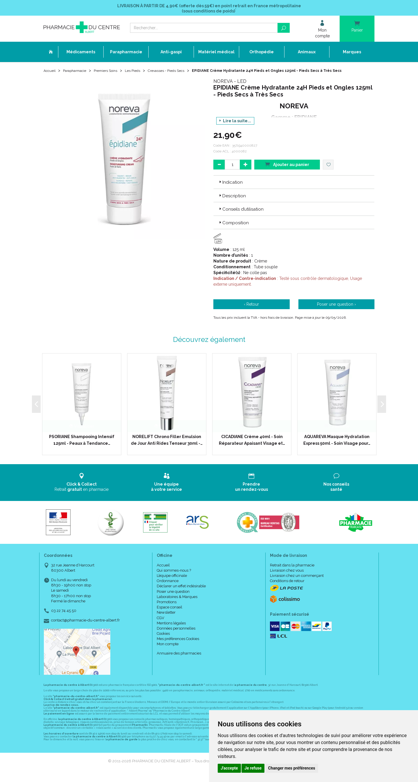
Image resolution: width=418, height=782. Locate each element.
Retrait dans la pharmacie (292, 573)
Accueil (50, 73)
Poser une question (173, 599)
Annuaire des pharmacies (179, 661)
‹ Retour (251, 312)
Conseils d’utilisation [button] (241, 217)
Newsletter (166, 621)
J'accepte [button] (229, 768)
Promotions (166, 610)
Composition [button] (233, 231)
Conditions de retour (287, 589)
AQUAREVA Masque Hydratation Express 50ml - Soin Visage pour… (336, 448)
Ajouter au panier (287, 172)
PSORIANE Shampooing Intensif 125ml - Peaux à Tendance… (81, 448)
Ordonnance (168, 589)
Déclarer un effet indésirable (181, 594)
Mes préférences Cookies (178, 647)
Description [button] (232, 204)
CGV (160, 626)
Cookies (163, 642)
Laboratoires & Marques (177, 605)
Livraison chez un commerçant (297, 584)
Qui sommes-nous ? (174, 579)
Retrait (82, 490)
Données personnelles (176, 637)
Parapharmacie (79, 73)
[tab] (294, 190)
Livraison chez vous (287, 579)
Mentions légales (171, 631)
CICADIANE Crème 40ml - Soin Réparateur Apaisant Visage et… (252, 448)
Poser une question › (336, 312)
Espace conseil (169, 615)
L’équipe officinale (172, 584)
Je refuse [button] (253, 768)
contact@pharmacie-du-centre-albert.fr (85, 628)
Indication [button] (230, 190)
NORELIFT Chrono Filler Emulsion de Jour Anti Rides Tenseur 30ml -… (167, 448)
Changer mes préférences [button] (291, 768)
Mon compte (168, 652)
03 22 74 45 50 (63, 619)
